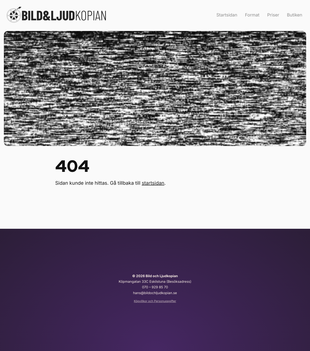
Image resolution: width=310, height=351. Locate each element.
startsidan (153, 183)
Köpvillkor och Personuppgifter (155, 301)
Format (252, 15)
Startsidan (227, 15)
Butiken (294, 15)
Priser (273, 15)
